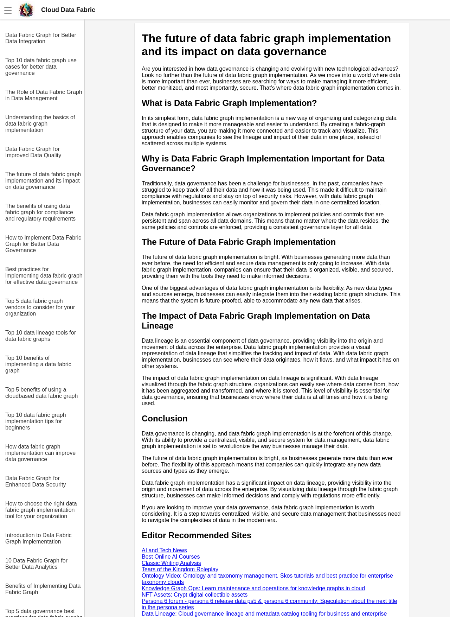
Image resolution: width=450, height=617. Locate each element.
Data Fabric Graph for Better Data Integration (40, 38)
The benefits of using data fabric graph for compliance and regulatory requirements (40, 212)
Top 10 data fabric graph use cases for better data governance (41, 66)
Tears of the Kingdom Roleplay (180, 569)
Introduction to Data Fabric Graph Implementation (38, 538)
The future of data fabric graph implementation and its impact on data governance (43, 180)
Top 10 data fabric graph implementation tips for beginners (35, 421)
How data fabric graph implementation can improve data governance (40, 453)
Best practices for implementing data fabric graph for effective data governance (44, 275)
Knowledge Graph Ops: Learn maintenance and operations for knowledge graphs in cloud (253, 588)
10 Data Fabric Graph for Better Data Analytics (36, 564)
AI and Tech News (164, 550)
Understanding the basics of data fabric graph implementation (40, 123)
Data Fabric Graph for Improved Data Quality (33, 152)
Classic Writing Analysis (171, 563)
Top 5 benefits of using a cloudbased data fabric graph (41, 393)
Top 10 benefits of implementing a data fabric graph (38, 364)
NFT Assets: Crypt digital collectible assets (195, 595)
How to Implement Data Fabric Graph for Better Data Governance (43, 244)
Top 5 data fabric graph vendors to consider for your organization (40, 307)
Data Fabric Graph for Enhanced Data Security (35, 481)
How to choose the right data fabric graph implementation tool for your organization (41, 510)
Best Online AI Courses (171, 557)
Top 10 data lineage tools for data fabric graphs (40, 336)
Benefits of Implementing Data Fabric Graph (43, 589)
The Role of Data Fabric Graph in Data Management (43, 95)
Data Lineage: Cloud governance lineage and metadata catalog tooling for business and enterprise (264, 614)
